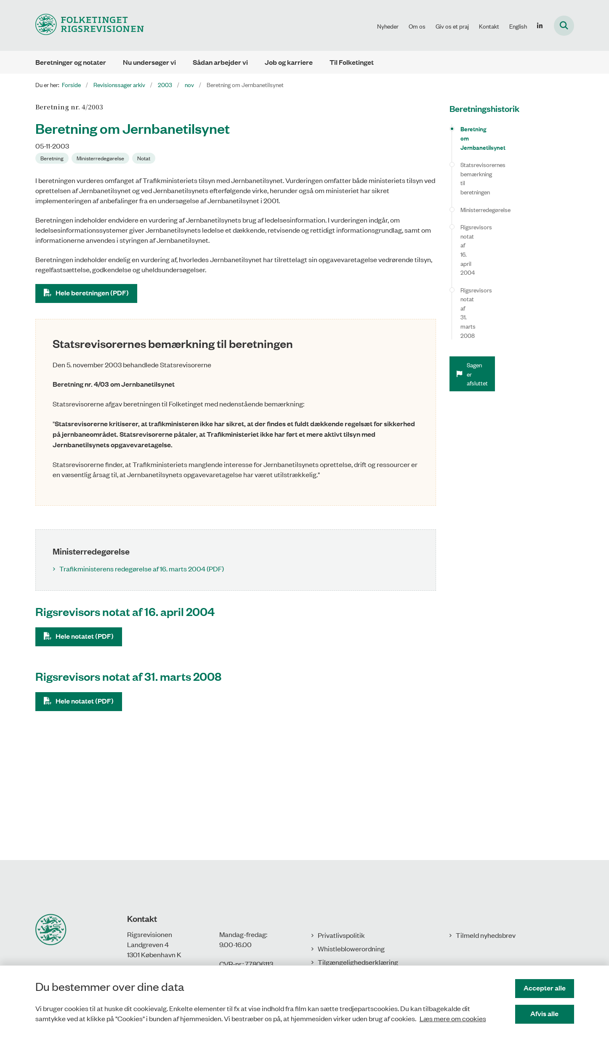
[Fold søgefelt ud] (564, 26)
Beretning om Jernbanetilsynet (501, 128)
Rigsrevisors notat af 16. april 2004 (504, 190)
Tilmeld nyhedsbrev (486, 935)
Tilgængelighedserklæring (358, 961)
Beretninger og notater (70, 62)
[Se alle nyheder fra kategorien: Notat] (143, 158)
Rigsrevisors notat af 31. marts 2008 (506, 207)
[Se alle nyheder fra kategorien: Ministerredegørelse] (100, 158)
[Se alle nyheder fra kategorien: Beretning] (52, 158)
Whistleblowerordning (351, 948)
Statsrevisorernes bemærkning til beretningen (502, 151)
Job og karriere (289, 62)
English (518, 26)
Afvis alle (544, 1013)
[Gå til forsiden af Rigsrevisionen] (89, 25)
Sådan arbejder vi (220, 62)
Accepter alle (545, 988)
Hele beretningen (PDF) (92, 292)
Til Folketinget (352, 62)
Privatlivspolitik (341, 935)
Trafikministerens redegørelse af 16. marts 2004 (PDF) (141, 568)
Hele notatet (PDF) (85, 636)
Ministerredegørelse (485, 172)
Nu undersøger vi (149, 62)
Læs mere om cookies (453, 1018)
